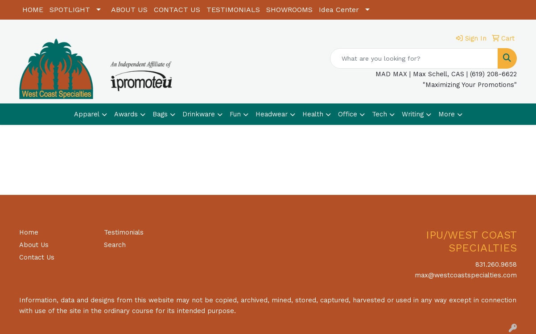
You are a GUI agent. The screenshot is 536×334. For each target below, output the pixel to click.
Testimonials (124, 232)
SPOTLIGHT (69, 9)
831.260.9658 (496, 264)
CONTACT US (177, 9)
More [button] (446, 114)
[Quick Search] (414, 58)
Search (115, 245)
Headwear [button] (272, 114)
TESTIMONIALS (233, 9)
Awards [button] (126, 114)
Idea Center (339, 9)
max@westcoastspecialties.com (466, 275)
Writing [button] (413, 114)
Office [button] (347, 114)
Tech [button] (379, 114)
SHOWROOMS (289, 9)
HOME (32, 9)
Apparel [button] (86, 114)
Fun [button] (235, 114)
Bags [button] (160, 114)
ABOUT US (129, 9)
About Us (34, 245)
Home (28, 232)
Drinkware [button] (198, 114)
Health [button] (312, 114)
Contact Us (36, 257)
